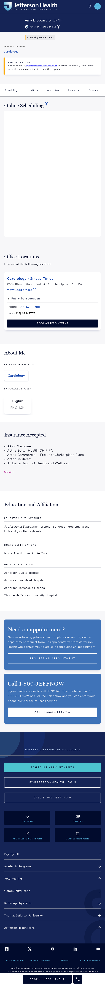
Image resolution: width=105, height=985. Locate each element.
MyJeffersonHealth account (41, 65)
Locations (35, 92)
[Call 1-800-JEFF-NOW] (52, 798)
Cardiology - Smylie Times (30, 278)
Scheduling (13, 92)
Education (97, 92)
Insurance (76, 92)
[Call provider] (77, 979)
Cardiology (16, 376)
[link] (21, 289)
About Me (55, 92)
